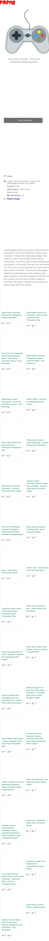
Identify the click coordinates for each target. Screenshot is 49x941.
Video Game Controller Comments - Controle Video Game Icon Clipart (12, 488)
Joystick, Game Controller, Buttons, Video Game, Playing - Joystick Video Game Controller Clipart (37, 486)
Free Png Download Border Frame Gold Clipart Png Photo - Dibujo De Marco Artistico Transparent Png (20, 879)
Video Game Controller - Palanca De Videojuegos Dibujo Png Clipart (12, 315)
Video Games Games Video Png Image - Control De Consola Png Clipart (37, 442)
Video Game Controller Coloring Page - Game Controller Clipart (36, 529)
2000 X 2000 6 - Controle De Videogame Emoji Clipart (37, 401)
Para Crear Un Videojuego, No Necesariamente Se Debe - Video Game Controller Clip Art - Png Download (12, 358)
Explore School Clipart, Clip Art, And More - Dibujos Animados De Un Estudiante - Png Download (19, 925)
